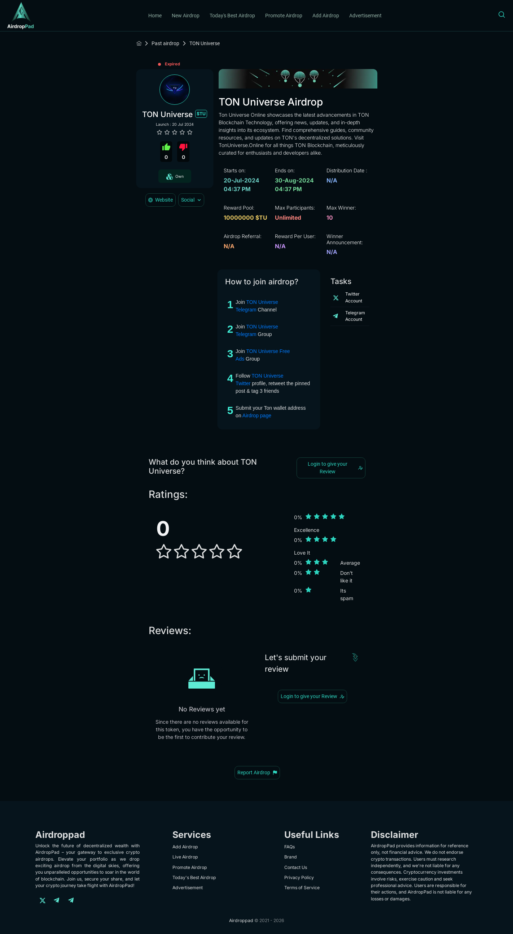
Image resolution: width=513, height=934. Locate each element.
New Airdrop (186, 15)
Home (155, 15)
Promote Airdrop (283, 15)
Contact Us (295, 867)
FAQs (289, 846)
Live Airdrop (185, 857)
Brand (290, 857)
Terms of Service (302, 887)
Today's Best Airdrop (232, 15)
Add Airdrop (325, 15)
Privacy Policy (299, 877)
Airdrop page (256, 415)
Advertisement (365, 15)
